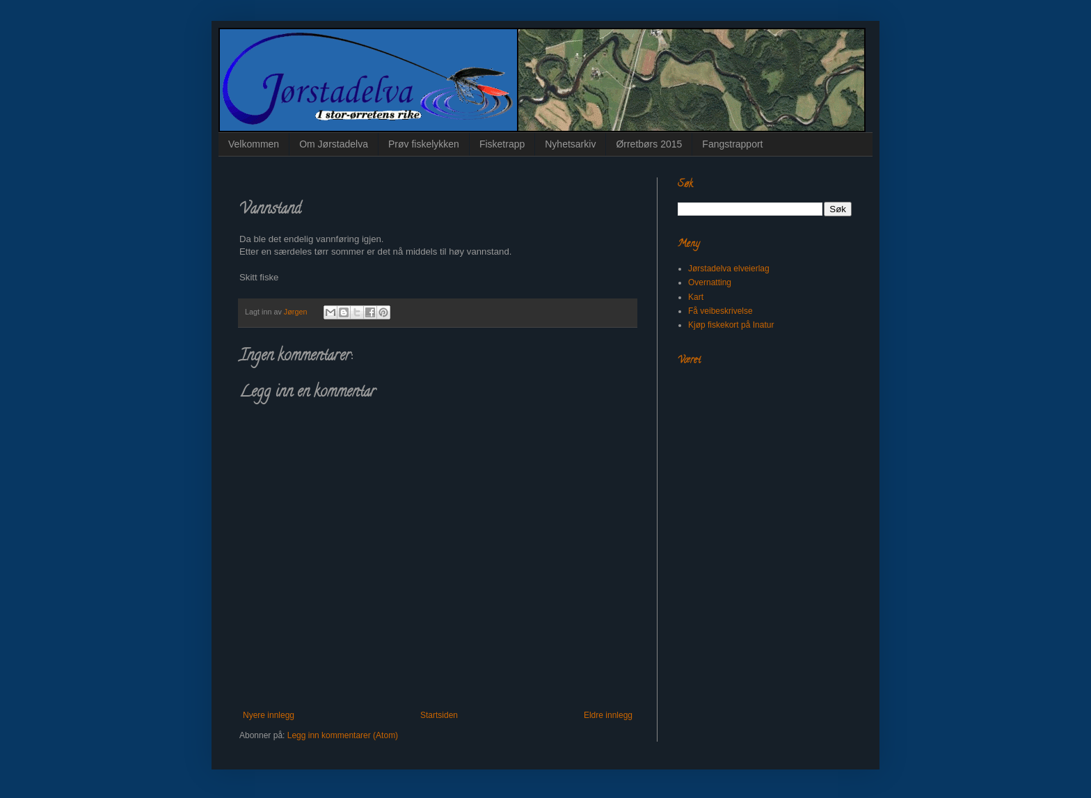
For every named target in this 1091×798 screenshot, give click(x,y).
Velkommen (253, 144)
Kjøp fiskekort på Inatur (731, 325)
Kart (695, 297)
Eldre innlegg (608, 715)
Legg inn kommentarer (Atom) (342, 735)
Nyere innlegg (268, 715)
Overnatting (709, 282)
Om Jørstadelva (333, 144)
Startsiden (439, 715)
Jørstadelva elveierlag (729, 268)
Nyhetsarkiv (570, 144)
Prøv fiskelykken (423, 144)
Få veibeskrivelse (720, 311)
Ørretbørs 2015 (649, 144)
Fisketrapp (502, 144)
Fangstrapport (732, 144)
